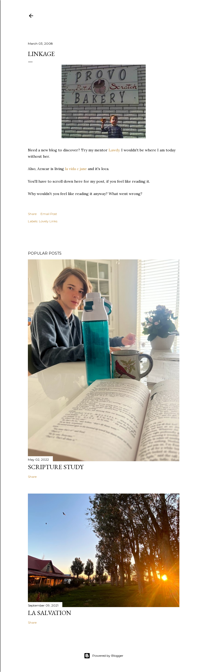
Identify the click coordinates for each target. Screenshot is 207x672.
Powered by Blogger (103, 656)
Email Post (49, 214)
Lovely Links (48, 221)
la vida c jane (76, 168)
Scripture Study (55, 467)
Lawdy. (114, 150)
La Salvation (49, 613)
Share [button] (32, 214)
